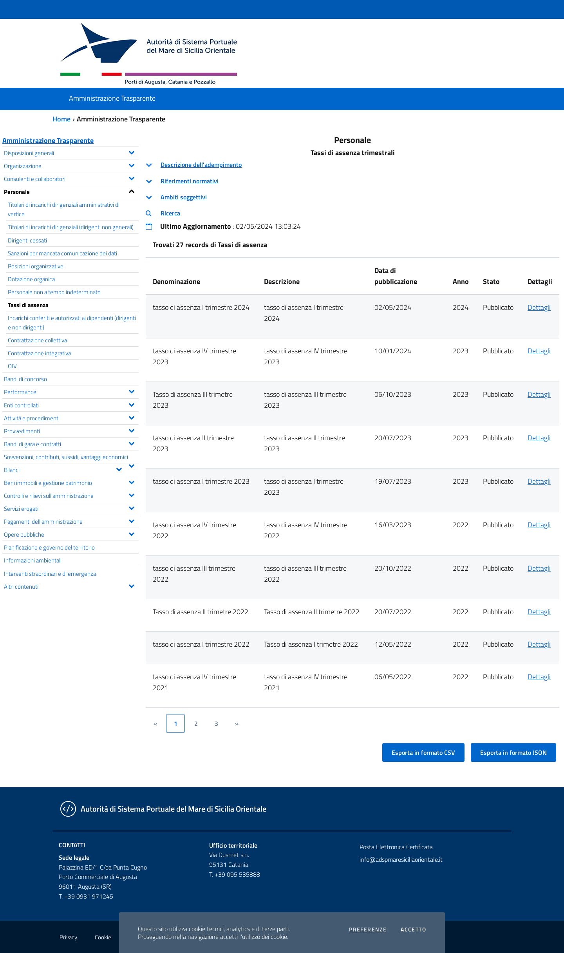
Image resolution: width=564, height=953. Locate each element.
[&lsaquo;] (155, 723)
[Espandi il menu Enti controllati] (131, 404)
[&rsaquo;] (236, 723)
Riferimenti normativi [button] (190, 181)
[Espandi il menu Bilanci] (119, 468)
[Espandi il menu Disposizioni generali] (131, 151)
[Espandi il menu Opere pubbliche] (131, 533)
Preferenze (368, 929)
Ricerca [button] (170, 213)
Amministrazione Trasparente (48, 140)
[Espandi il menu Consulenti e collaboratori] (131, 177)
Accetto (413, 929)
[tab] (352, 164)
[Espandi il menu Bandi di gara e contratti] (131, 442)
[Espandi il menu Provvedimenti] (131, 429)
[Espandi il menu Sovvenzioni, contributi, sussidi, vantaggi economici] (131, 465)
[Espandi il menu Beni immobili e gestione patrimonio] (131, 481)
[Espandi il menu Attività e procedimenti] (131, 416)
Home (61, 119)
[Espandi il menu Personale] (131, 190)
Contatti (72, 845)
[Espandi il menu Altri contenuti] (131, 585)
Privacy (68, 937)
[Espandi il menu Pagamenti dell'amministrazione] (131, 520)
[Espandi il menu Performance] (131, 390)
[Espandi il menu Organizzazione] (131, 164)
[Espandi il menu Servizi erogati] (131, 507)
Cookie (103, 937)
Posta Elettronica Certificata (396, 847)
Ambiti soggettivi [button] (184, 197)
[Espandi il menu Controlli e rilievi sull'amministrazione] (131, 494)
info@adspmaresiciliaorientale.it (401, 859)
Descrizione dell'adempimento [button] (201, 164)
